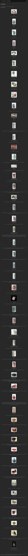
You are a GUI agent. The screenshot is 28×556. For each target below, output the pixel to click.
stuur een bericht (3, 7)
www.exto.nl (8, 554)
